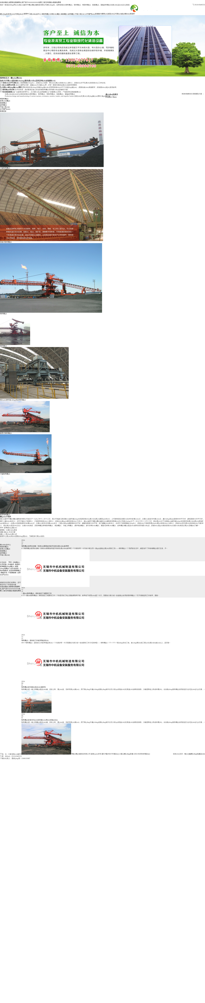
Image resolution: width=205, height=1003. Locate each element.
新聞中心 (27, 14)
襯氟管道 (4, 572)
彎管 (10, 562)
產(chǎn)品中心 (35, 14)
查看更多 (3, 111)
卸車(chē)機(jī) (55, 14)
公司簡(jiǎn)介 (19, 14)
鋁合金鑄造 (15, 568)
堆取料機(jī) (45, 14)
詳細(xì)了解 (194, 525)
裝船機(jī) (64, 14)
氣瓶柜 (17, 564)
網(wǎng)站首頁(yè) (7, 14)
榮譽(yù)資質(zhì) (108, 14)
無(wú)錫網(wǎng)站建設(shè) (194, 754)
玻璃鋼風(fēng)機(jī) (7, 566)
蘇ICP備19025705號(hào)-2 (111, 754)
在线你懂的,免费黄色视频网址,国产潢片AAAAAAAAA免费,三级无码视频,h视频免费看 (30, 2)
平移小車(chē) (80, 14)
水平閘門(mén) (90, 14)
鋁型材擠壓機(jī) (15, 570)
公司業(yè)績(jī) (119, 14)
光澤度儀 (3, 564)
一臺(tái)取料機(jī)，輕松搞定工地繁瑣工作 (36, 605)
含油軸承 (11, 564)
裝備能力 (98, 14)
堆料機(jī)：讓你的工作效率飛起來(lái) (34, 652)
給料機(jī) (71, 14)
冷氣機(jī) (16, 562)
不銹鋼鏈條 (12, 572)
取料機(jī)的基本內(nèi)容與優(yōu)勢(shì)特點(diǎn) (39, 730)
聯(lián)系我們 (130, 14)
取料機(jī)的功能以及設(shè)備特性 (33, 695)
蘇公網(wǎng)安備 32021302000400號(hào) (135, 754)
